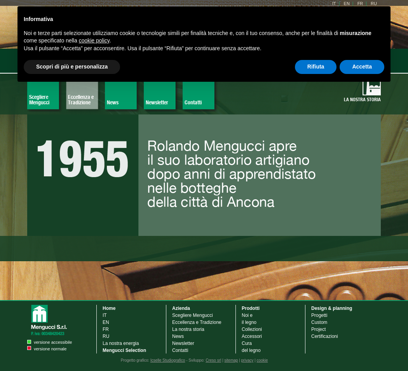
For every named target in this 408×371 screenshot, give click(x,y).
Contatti (193, 102)
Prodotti (251, 308)
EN (106, 322)
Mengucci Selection (124, 350)
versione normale (50, 348)
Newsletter (157, 102)
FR (106, 329)
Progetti (319, 315)
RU (106, 336)
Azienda (181, 308)
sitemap (231, 360)
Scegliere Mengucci (39, 99)
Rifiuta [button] (315, 66)
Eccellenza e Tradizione (81, 99)
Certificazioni (324, 336)
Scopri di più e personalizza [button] (72, 66)
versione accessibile (53, 342)
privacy (247, 360)
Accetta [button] (362, 66)
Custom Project (319, 326)
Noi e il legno (249, 319)
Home (109, 308)
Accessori (252, 336)
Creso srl (213, 360)
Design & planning (331, 308)
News (113, 102)
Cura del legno (251, 347)
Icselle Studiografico (167, 360)
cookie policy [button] (94, 40)
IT (105, 315)
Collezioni (252, 329)
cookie (262, 360)
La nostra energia (121, 343)
